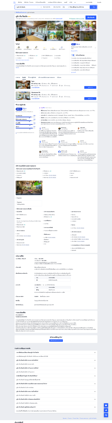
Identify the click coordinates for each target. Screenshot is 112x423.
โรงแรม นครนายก (84, 408)
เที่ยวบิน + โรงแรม (28, 2)
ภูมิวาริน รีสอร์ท (21, 16)
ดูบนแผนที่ (73, 72)
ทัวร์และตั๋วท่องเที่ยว (41, 2)
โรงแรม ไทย (75, 408)
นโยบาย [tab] (59, 77)
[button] (75, 2)
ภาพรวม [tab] (18, 77)
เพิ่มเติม (17, 67)
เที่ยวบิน (20, 2)
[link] (89, 2)
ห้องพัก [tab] (24, 77)
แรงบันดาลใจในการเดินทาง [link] (55, 2)
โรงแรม (69, 408)
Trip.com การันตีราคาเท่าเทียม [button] (77, 18)
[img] (31, 31)
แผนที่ (65, 2)
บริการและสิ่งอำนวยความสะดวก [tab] (46, 77)
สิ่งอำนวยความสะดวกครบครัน (22, 60)
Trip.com (64, 408)
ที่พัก (14, 2)
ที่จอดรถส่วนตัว (20, 171)
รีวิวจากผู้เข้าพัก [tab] (32, 77)
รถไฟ (70, 2)
